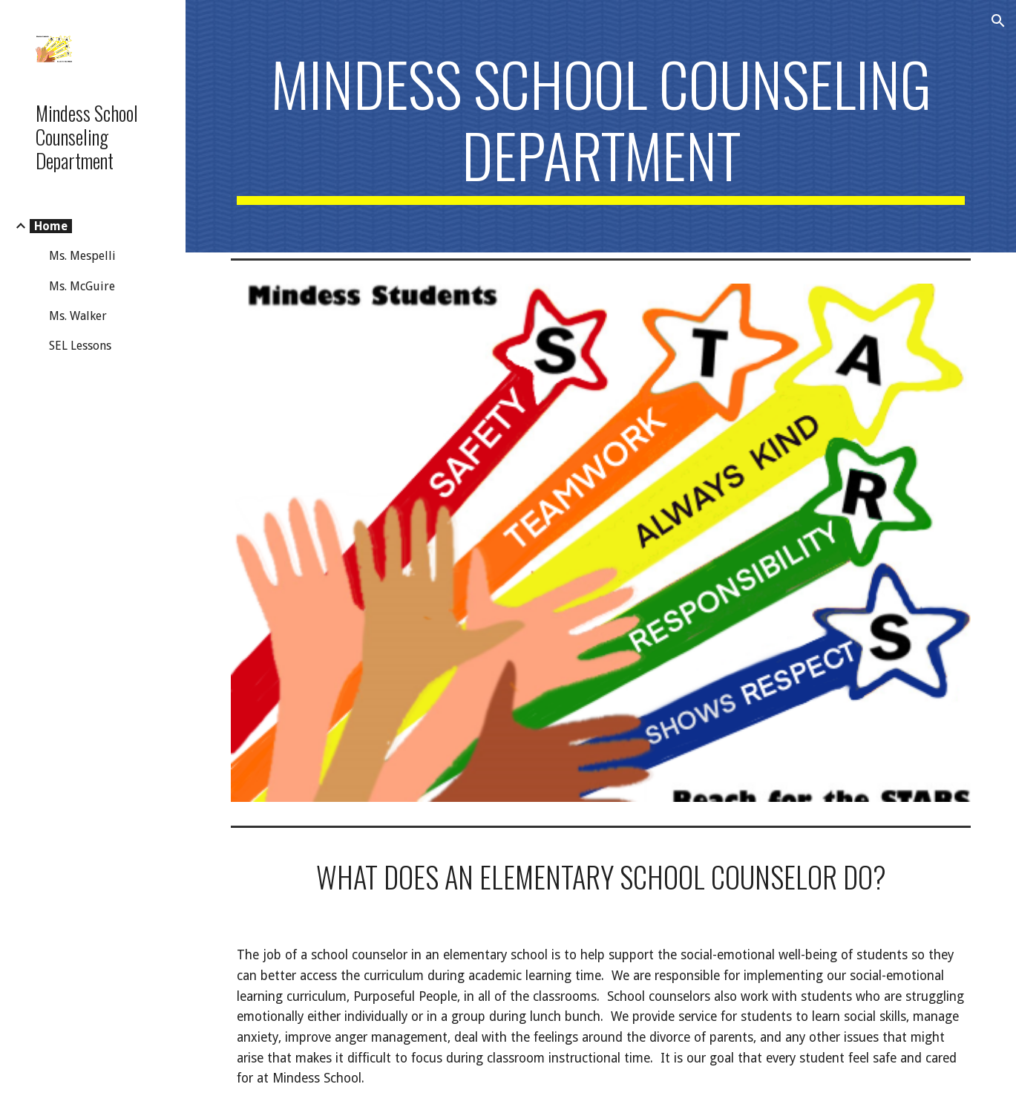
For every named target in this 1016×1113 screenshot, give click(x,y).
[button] (998, 21)
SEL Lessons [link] (80, 346)
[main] (601, 126)
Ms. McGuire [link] (82, 286)
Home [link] (51, 226)
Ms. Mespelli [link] (82, 256)
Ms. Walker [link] (78, 316)
